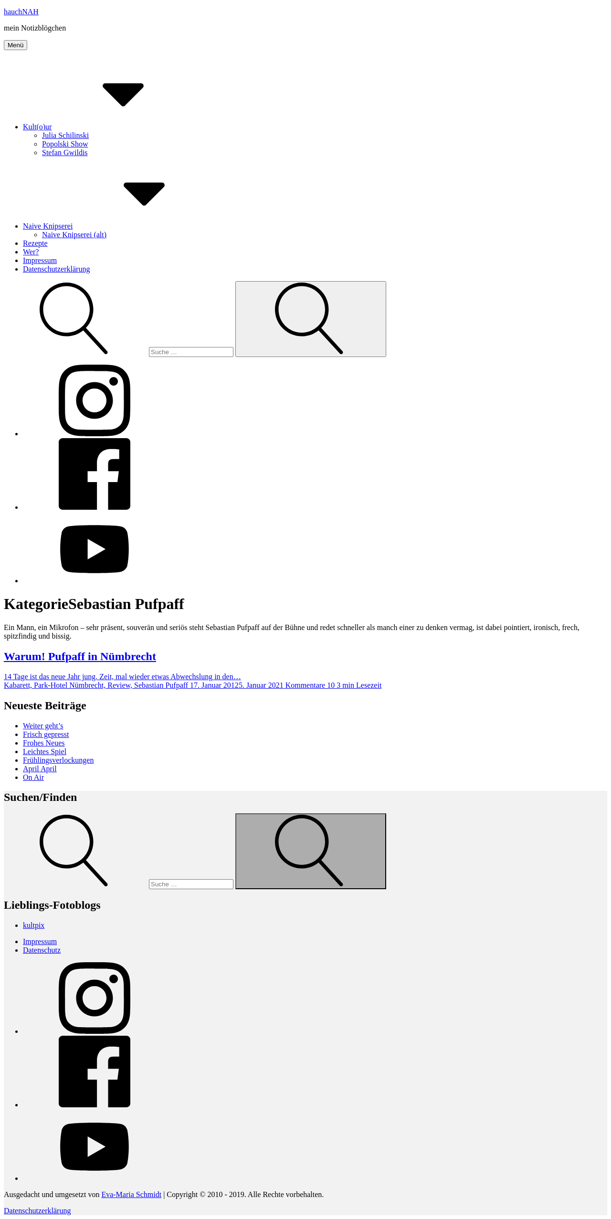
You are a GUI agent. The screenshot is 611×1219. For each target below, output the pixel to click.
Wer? (31, 252)
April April (40, 769)
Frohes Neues (44, 743)
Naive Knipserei (119, 226)
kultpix (33, 925)
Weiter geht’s (43, 726)
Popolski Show (65, 144)
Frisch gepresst (46, 734)
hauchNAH (21, 12)
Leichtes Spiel (44, 751)
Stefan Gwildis (65, 152)
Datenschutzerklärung (56, 269)
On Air (33, 777)
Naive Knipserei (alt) (74, 235)
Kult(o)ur (109, 127)
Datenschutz (42, 950)
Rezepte (35, 243)
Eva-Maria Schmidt (131, 1194)
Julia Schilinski (65, 135)
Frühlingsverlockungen (58, 760)
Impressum (40, 260)
